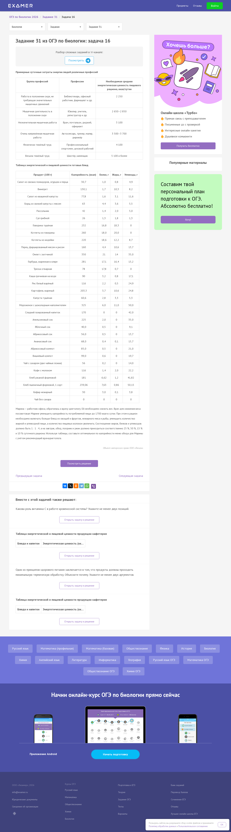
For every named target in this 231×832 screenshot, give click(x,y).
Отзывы (174, 806)
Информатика (107, 660)
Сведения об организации (25, 806)
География (134, 660)
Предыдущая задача (29, 476)
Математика (71, 797)
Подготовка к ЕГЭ (126, 785)
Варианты (122, 813)
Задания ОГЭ (124, 799)
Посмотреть (79, 60)
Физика (164, 648)
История (186, 648)
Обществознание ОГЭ (101, 671)
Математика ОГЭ (198, 660)
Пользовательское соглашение (193, 826)
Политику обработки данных (162, 826)
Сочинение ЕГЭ (178, 799)
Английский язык (49, 660)
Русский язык (20, 648)
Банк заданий (177, 785)
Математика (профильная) (57, 648)
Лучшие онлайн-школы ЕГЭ (184, 813)
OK (222, 824)
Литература (79, 660)
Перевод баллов (179, 792)
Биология (210, 648)
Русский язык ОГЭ (164, 660)
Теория (121, 792)
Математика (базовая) (100, 648)
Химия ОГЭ (133, 671)
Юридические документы (24, 799)
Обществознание (137, 648)
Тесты (121, 806)
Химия (23, 660)
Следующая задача (131, 476)
